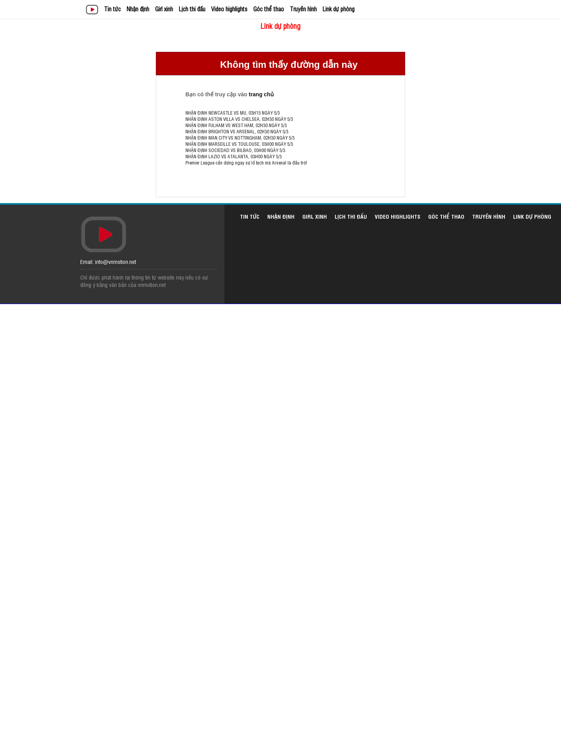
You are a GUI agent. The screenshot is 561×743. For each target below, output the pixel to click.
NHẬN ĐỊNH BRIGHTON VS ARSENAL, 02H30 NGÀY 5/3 (236, 131)
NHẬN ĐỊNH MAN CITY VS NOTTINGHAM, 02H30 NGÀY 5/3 (240, 137)
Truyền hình (303, 9)
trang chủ (261, 94)
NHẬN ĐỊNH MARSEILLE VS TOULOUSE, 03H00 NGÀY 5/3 (239, 144)
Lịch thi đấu (192, 9)
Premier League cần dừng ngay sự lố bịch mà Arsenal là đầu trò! (246, 162)
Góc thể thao (268, 9)
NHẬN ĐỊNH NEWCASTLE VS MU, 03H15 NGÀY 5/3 (232, 113)
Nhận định (138, 9)
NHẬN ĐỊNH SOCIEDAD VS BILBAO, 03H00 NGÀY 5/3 (235, 150)
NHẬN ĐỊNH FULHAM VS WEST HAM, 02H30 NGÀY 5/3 (236, 125)
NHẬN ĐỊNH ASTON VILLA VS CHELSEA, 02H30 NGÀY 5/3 (239, 119)
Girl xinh (164, 9)
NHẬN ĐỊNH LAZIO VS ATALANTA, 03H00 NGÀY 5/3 (233, 156)
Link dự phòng (339, 9)
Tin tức (112, 9)
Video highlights (229, 9)
